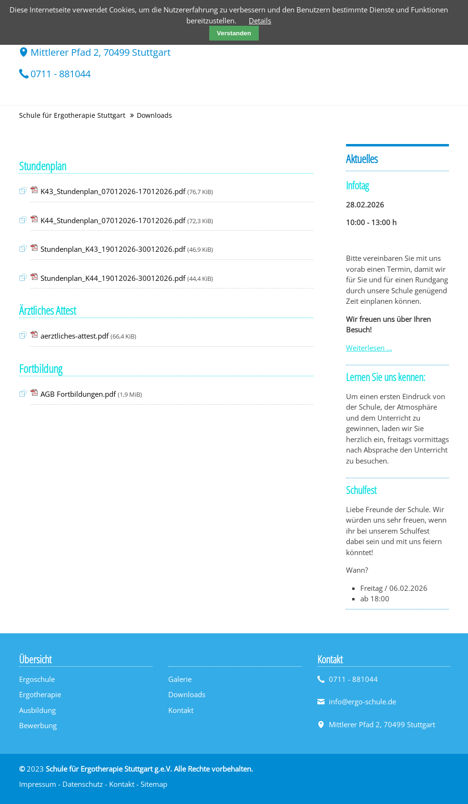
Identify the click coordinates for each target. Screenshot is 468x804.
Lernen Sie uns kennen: (385, 377)
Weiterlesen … (369, 347)
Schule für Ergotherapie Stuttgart (72, 115)
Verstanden (234, 33)
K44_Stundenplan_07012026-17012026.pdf (127, 220)
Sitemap (154, 784)
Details (260, 20)
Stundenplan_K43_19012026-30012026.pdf (127, 249)
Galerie (180, 679)
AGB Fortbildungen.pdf (91, 394)
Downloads (186, 694)
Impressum (37, 784)
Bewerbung (38, 725)
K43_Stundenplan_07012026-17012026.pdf (127, 191)
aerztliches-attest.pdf (88, 335)
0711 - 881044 (61, 73)
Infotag (357, 185)
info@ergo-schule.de (362, 701)
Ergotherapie (40, 694)
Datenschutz (82, 784)
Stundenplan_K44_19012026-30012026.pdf (127, 278)
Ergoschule (37, 679)
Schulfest (361, 490)
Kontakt (180, 710)
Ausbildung (37, 710)
